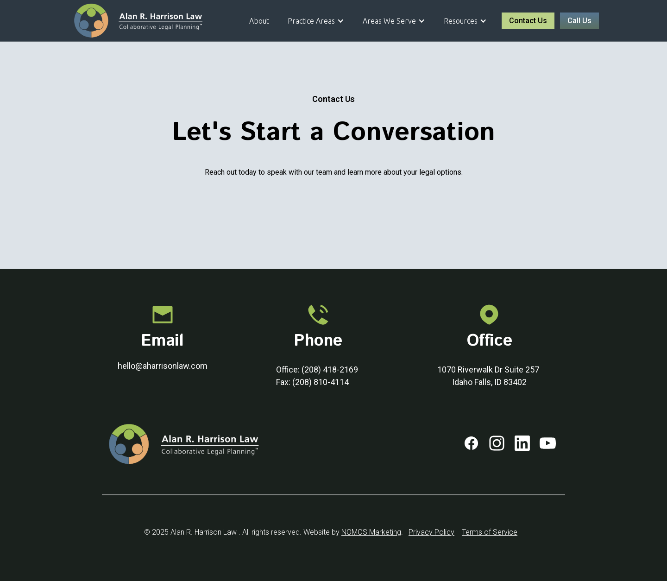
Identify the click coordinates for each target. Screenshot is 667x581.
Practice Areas (311, 21)
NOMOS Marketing (371, 532)
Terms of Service (489, 532)
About (259, 21)
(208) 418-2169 (330, 369)
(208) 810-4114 (320, 382)
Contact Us (528, 20)
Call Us (579, 20)
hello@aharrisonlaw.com (163, 366)
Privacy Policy (431, 532)
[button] (315, 21)
